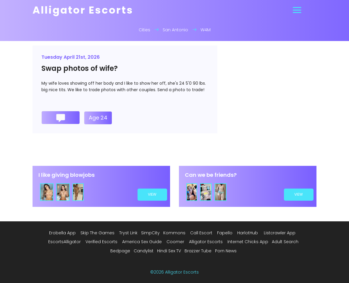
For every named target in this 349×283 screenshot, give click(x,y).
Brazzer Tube (198, 251)
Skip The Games (97, 233)
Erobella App (62, 233)
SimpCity (150, 233)
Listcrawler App (279, 233)
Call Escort (201, 233)
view (152, 194)
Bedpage (120, 251)
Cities (144, 30)
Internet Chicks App (247, 242)
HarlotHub (247, 233)
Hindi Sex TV (169, 251)
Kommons (174, 233)
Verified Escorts (101, 242)
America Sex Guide (142, 242)
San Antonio (175, 30)
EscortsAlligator (64, 242)
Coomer (175, 242)
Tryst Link (128, 233)
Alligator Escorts (206, 242)
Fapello (224, 233)
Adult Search (285, 242)
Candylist (144, 251)
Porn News (226, 251)
